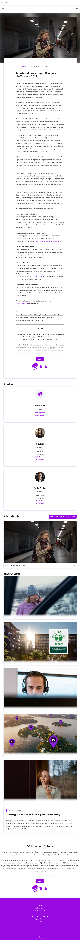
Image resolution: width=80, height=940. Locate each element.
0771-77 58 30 (40, 413)
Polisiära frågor (25, 315)
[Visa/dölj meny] (3, 7)
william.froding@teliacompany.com (40, 501)
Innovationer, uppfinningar (46, 318)
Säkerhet (40, 320)
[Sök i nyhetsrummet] (77, 8)
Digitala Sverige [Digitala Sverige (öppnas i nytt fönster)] (40, 919)
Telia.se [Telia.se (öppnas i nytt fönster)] (40, 922)
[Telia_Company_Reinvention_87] (40, 542)
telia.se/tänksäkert (22, 304)
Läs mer (40, 359)
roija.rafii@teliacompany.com (40, 457)
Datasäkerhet (32, 320)
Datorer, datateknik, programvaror (27, 318)
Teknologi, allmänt (57, 315)
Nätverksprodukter (22, 320)
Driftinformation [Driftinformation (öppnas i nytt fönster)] (40, 416)
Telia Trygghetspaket (35, 277)
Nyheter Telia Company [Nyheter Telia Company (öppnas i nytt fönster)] (40, 916)
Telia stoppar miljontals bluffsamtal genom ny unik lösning (33, 814)
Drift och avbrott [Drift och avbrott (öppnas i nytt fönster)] (40, 924)
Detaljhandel (46, 315)
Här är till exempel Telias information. (48, 241)
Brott (17, 315)
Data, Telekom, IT (35, 315)
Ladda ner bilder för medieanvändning (62, 517)
